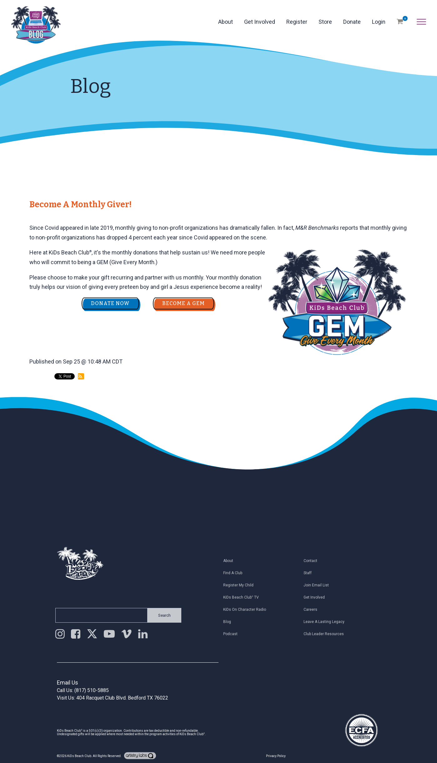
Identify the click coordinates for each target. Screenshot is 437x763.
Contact (312, 561)
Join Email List (318, 585)
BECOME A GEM (183, 303)
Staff (309, 573)
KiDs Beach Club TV (243, 597)
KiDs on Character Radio (246, 609)
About (225, 21)
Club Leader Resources (325, 634)
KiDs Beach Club (79, 756)
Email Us (67, 682)
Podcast (232, 634)
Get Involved (259, 21)
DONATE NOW (110, 303)
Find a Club (234, 573)
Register (296, 21)
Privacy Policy (276, 756)
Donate (352, 21)
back (41, 402)
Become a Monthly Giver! (80, 204)
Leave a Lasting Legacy (325, 622)
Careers (312, 609)
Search (162, 615)
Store (325, 21)
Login (378, 21)
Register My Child (240, 585)
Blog (229, 622)
